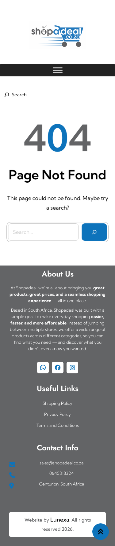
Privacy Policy (57, 414)
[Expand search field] (14, 94)
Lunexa (59, 519)
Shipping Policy (57, 403)
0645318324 (61, 473)
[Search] (93, 231)
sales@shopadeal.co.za (61, 463)
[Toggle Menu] (58, 70)
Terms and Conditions (57, 425)
